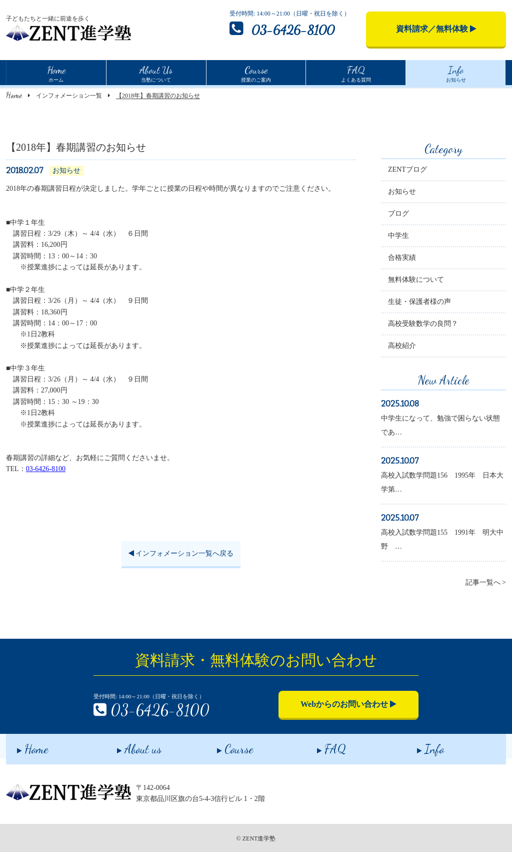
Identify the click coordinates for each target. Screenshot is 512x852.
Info (419, 745)
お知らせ (456, 73)
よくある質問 (356, 73)
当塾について (156, 73)
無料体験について (416, 281)
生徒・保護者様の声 (419, 303)
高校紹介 (402, 347)
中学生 (398, 237)
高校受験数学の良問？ (423, 325)
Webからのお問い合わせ (348, 704)
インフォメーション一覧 (69, 96)
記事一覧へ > (486, 584)
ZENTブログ (407, 171)
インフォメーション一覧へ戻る (181, 554)
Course (224, 745)
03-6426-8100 (282, 29)
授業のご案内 (256, 73)
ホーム (56, 73)
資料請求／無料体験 (436, 29)
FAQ (320, 745)
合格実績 (402, 259)
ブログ (398, 215)
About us (128, 745)
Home (14, 95)
